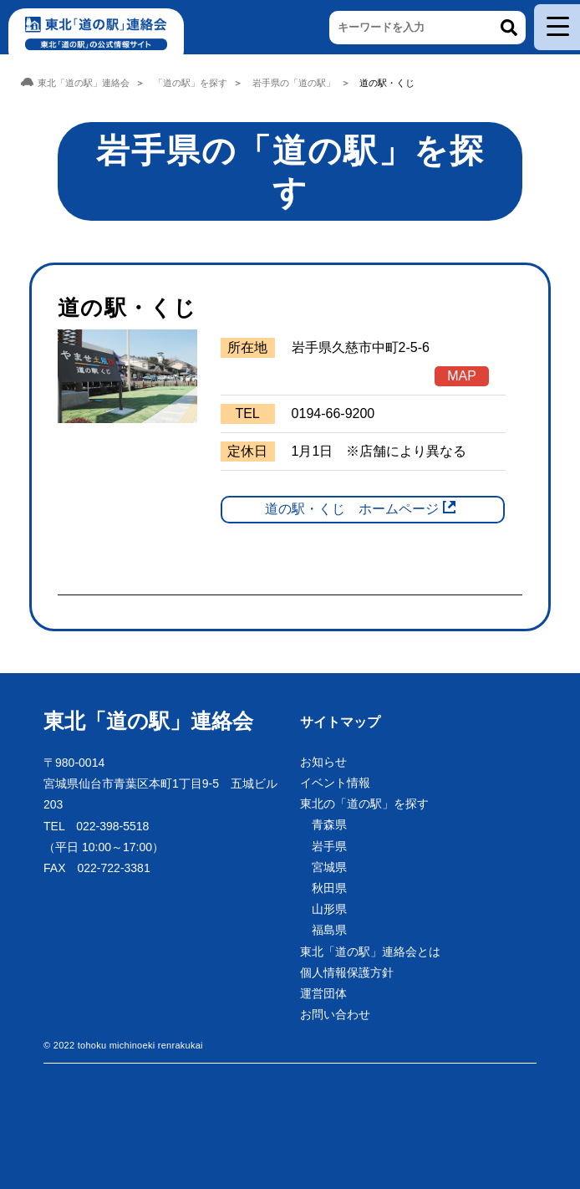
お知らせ (323, 761)
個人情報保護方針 (347, 972)
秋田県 (329, 888)
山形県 (329, 909)
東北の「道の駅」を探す (364, 803)
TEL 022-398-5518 (96, 826)
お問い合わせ (335, 1014)
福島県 (329, 929)
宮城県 (329, 867)
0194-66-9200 (333, 413)
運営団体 (323, 993)
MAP (461, 376)
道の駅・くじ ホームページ (352, 509)
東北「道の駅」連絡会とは (370, 951)
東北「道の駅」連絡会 (148, 720)
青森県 (329, 824)
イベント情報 (335, 782)
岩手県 (329, 846)
